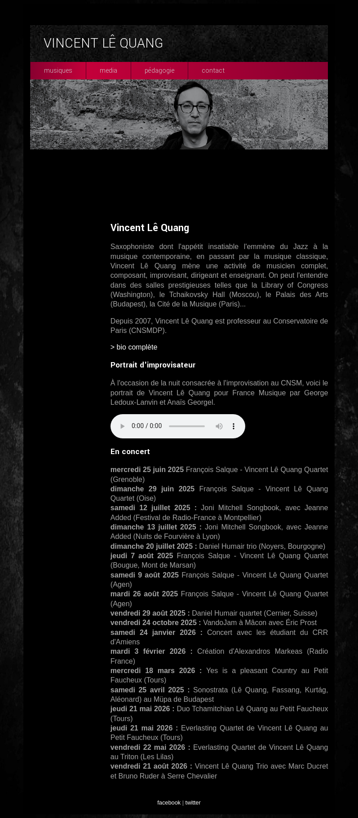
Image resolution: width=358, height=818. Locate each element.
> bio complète (134, 347)
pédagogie (159, 70)
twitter (193, 802)
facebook (169, 802)
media (108, 70)
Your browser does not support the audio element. (177, 426)
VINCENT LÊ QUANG (103, 43)
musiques (58, 70)
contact (213, 70)
